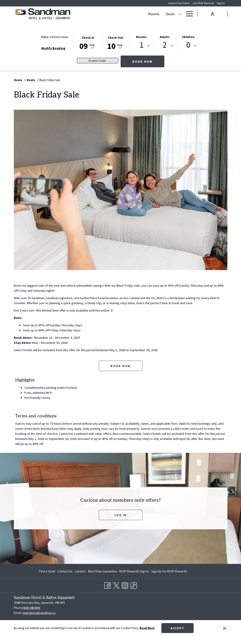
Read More (147, 628)
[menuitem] (47, 571)
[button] (88, 42)
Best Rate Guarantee (102, 571)
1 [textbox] (141, 45)
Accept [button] (177, 628)
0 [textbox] (188, 45)
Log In (120, 515)
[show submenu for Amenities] (162, 13)
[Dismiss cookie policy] (224, 628)
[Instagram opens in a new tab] (125, 584)
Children (188, 37)
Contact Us (65, 571)
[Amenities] (149, 13)
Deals (31, 80)
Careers (80, 571)
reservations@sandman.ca (38, 613)
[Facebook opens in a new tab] (107, 584)
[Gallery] (174, 13)
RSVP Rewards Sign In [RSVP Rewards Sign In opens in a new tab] (134, 571)
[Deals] (125, 13)
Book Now (148, 61)
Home (18, 80)
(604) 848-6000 (31, 608)
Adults (165, 37)
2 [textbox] (165, 45)
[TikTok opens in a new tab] (134, 584)
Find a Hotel (47, 571)
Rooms (141, 37)
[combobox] (141, 46)
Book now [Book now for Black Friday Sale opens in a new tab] (120, 366)
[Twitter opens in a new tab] (116, 584)
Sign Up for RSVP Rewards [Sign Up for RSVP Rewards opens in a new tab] (169, 571)
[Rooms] (109, 13)
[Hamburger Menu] (188, 13)
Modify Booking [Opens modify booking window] (53, 48)
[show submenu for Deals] (135, 13)
